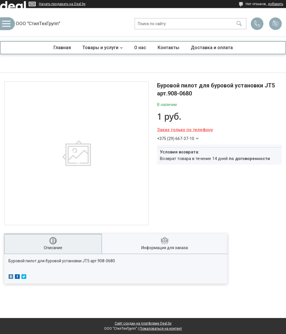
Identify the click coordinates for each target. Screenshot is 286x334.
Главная (62, 47)
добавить (275, 4)
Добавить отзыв (275, 23)
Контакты (168, 47)
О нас (140, 47)
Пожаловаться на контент (161, 329)
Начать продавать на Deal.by (62, 4)
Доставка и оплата (212, 47)
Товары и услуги (100, 47)
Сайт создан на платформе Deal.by (143, 323)
